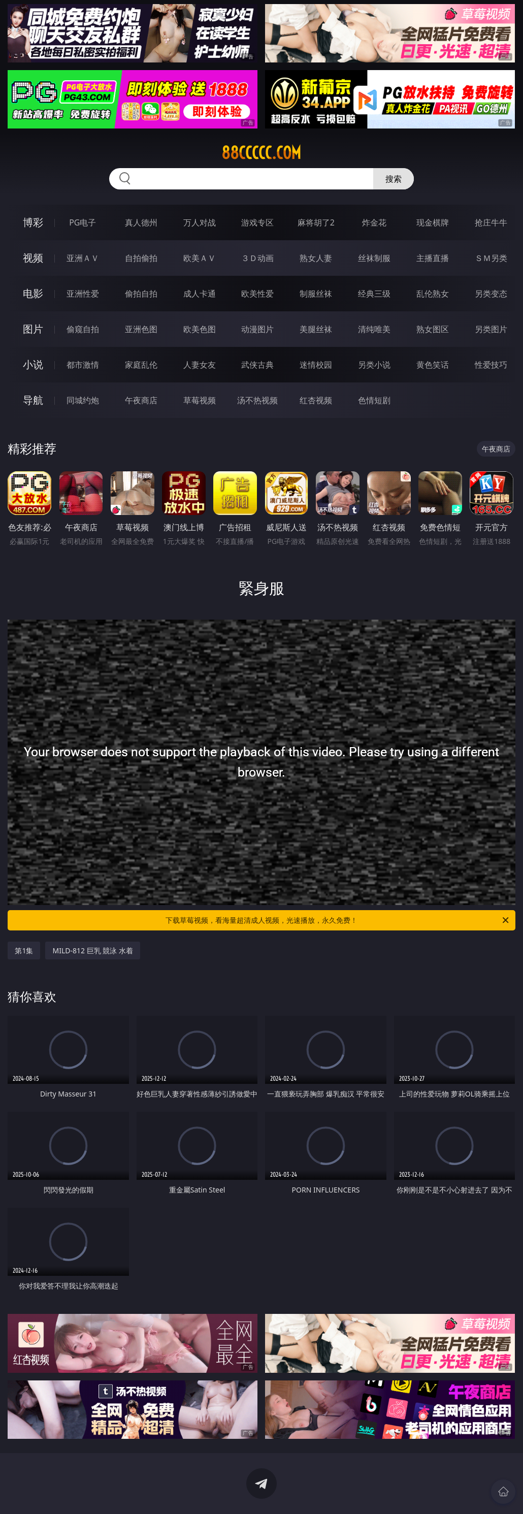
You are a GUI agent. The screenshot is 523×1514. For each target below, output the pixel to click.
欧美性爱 (257, 293)
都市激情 (83, 364)
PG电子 (82, 222)
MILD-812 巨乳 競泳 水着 (92, 950)
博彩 (33, 222)
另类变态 (491, 293)
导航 (33, 400)
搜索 (393, 178)
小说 (33, 364)
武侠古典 (257, 364)
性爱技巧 (491, 364)
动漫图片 (257, 329)
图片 (33, 329)
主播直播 (432, 258)
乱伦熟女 (432, 293)
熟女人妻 (316, 258)
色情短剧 (374, 400)
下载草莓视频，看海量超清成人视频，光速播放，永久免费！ (338, 920)
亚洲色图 (141, 329)
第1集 (24, 950)
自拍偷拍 (141, 258)
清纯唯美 (374, 329)
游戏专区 (257, 222)
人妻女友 (199, 364)
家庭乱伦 (141, 364)
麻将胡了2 (316, 222)
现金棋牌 (432, 222)
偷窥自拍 (83, 329)
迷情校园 (316, 364)
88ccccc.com (261, 153)
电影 (33, 293)
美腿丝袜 (316, 329)
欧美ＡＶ (199, 258)
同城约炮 (83, 400)
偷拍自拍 (141, 293)
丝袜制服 (374, 258)
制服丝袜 (316, 293)
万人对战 (199, 222)
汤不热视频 (257, 400)
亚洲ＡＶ (83, 258)
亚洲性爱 (83, 293)
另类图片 (491, 329)
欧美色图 (199, 329)
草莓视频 (199, 400)
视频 (33, 258)
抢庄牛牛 (491, 222)
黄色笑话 (432, 364)
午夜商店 (141, 400)
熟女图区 (432, 329)
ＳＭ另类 (491, 258)
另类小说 (374, 364)
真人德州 (141, 222)
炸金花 (374, 222)
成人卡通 (199, 293)
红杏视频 (316, 400)
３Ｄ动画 (257, 258)
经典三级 (374, 293)
